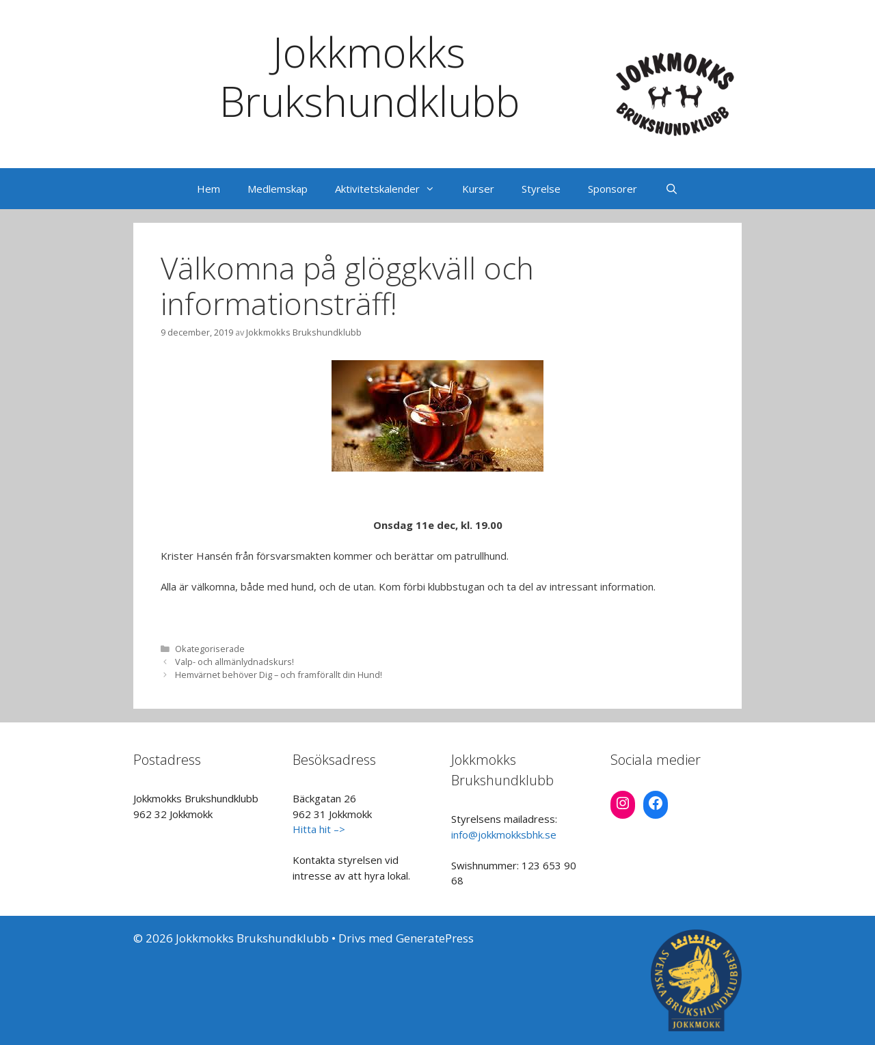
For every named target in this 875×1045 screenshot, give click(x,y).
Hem (208, 188)
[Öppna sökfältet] (671, 188)
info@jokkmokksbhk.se (503, 834)
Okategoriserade (210, 648)
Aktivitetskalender (391, 188)
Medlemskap (277, 188)
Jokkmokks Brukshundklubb (369, 76)
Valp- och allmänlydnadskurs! (234, 661)
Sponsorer (612, 188)
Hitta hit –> (319, 829)
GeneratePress (435, 938)
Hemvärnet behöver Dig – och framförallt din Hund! (278, 674)
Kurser (478, 188)
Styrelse (541, 188)
